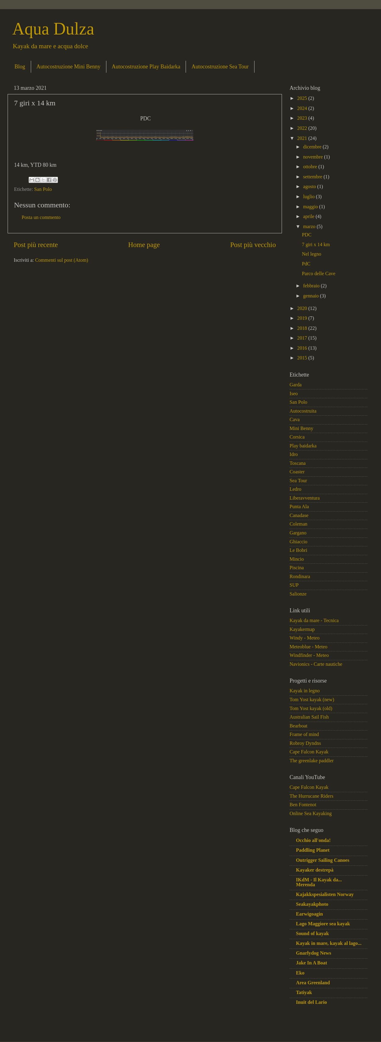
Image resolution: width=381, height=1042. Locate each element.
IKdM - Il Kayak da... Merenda (319, 882)
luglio (309, 196)
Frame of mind (304, 734)
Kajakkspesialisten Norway (325, 894)
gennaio (311, 296)
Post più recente (36, 245)
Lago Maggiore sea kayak (323, 924)
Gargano (298, 533)
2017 (302, 338)
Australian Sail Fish (309, 717)
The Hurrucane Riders (311, 796)
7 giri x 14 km (316, 244)
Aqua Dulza (53, 28)
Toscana (298, 463)
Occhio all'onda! (313, 840)
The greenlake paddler (312, 760)
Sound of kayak (312, 933)
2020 (302, 308)
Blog (20, 67)
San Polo (43, 189)
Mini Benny (301, 428)
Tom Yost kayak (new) (312, 699)
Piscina (297, 567)
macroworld (215, 1029)
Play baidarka (303, 446)
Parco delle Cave (318, 273)
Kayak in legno (305, 691)
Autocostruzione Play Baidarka (146, 67)
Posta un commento (41, 217)
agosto (310, 186)
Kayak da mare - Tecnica (314, 620)
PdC (306, 264)
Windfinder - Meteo (309, 655)
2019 (302, 318)
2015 (302, 358)
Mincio (297, 559)
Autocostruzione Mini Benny (69, 67)
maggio (311, 206)
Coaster (297, 472)
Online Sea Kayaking (311, 813)
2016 (302, 348)
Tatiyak (304, 992)
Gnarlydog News (313, 953)
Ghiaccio (298, 542)
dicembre (312, 147)
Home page (144, 245)
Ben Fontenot (303, 804)
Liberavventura (305, 498)
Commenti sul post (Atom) (61, 260)
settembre (313, 177)
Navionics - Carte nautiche (316, 664)
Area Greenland (313, 983)
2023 (302, 118)
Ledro (295, 489)
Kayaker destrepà (314, 870)
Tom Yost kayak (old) (311, 708)
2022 (302, 128)
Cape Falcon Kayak (309, 752)
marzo (310, 226)
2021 (302, 138)
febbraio (312, 286)
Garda (296, 385)
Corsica (297, 437)
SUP (294, 585)
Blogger (262, 1029)
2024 (302, 108)
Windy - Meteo (304, 638)
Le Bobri (298, 550)
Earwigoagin (309, 914)
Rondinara (300, 576)
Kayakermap (302, 629)
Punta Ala (299, 506)
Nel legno (311, 254)
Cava (295, 419)
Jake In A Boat (311, 963)
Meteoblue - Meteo (308, 647)
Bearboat (298, 726)
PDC (307, 235)
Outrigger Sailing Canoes (322, 860)
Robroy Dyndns (305, 743)
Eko (300, 973)
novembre (313, 157)
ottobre (310, 166)
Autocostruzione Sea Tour (219, 67)
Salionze (298, 594)
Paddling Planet (312, 850)
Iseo (294, 393)
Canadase (299, 515)
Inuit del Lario (311, 1002)
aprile (309, 216)
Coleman (298, 524)
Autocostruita (303, 411)
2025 (302, 98)
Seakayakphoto (312, 904)
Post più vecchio (253, 245)
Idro (294, 454)
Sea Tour (298, 480)
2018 (302, 328)
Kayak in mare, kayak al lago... (328, 943)
